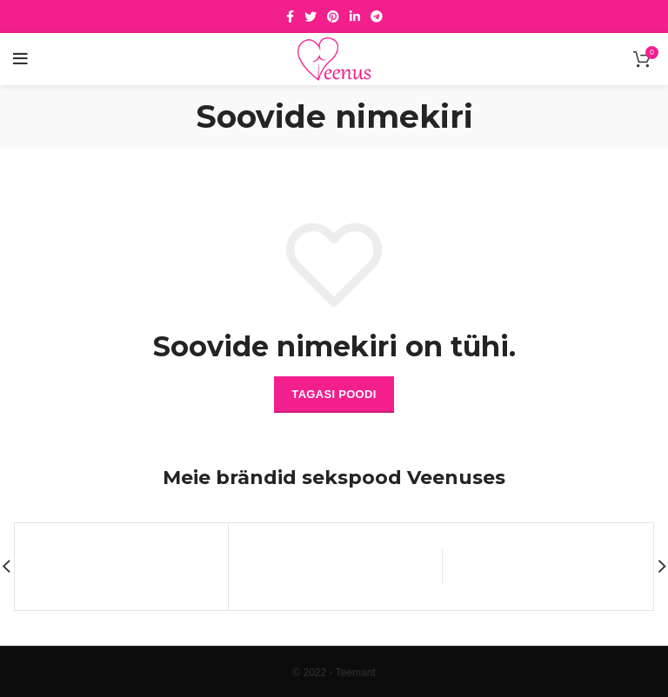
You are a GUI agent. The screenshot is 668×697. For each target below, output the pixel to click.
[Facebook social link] (290, 16)
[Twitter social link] (310, 16)
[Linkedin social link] (354, 16)
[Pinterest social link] (333, 16)
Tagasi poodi (333, 394)
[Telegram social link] (376, 16)
